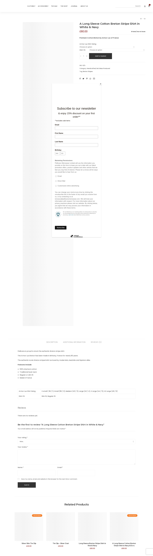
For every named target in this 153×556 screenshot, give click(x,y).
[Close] (100, 83)
